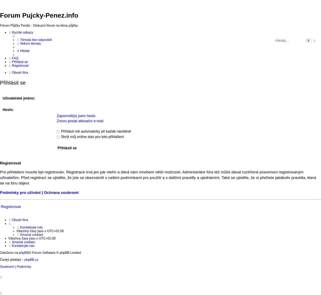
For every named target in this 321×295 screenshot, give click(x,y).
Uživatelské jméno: (19, 98)
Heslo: (8, 110)
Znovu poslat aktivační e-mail (80, 121)
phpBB (24, 252)
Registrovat (11, 207)
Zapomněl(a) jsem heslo (76, 116)
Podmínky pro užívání (20, 192)
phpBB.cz (31, 259)
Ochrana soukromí (61, 192)
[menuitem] (34, 40)
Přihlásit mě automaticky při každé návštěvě (94, 131)
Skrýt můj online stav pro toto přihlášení (90, 137)
